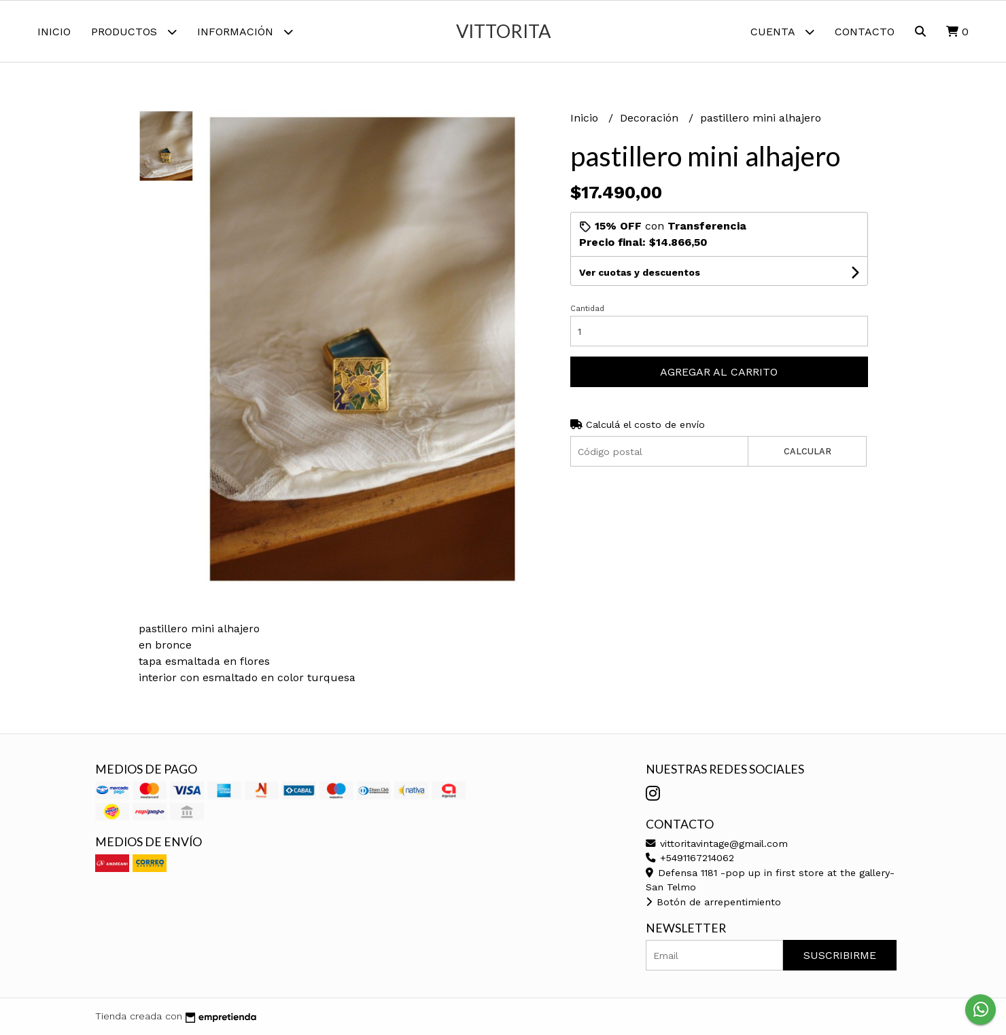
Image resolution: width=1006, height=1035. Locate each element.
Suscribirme (839, 955)
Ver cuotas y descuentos (639, 272)
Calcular (807, 451)
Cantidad (587, 308)
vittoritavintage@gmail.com (717, 843)
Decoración (651, 117)
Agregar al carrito (719, 371)
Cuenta (782, 31)
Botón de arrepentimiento (713, 901)
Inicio (54, 31)
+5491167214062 (690, 857)
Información (245, 31)
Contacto (865, 31)
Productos (134, 31)
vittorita (503, 31)
